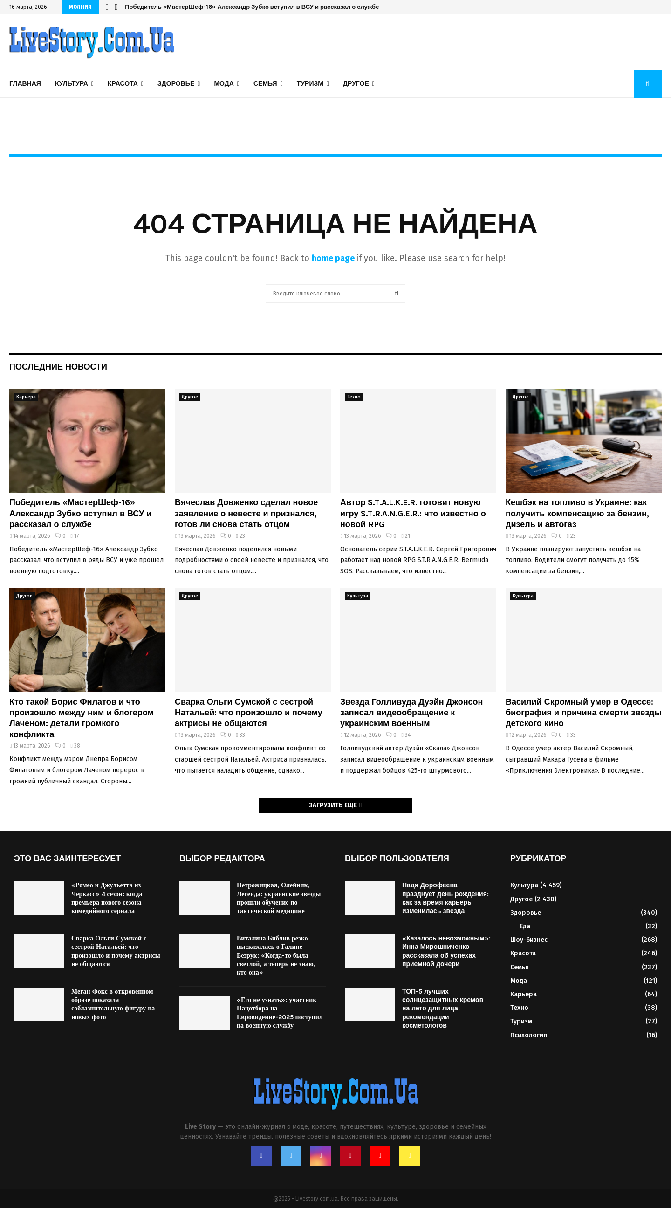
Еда (525, 926)
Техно (354, 397)
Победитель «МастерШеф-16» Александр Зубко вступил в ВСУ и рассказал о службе (252, 6)
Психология (528, 1035)
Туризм (310, 84)
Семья (265, 84)
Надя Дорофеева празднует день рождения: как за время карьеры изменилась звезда (445, 898)
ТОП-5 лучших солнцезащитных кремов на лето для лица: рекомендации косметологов (442, 1009)
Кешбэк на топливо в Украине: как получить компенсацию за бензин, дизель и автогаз (577, 513)
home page (333, 258)
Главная (25, 84)
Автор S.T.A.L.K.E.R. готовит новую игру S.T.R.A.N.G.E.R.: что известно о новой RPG (413, 513)
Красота (123, 84)
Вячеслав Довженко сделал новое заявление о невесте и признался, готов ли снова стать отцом (246, 513)
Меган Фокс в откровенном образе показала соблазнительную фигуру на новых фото (113, 1004)
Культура (71, 84)
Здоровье (175, 84)
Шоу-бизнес (529, 940)
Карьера (26, 397)
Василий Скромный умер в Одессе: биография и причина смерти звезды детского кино (584, 713)
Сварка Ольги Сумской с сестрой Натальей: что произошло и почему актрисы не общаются (248, 713)
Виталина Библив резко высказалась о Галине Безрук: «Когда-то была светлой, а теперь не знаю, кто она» (276, 955)
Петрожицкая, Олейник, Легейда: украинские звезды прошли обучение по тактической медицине (279, 898)
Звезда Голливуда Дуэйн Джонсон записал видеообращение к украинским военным (411, 713)
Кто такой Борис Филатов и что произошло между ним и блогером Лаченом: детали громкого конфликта (81, 718)
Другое (356, 84)
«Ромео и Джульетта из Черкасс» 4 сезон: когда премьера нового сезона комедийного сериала (106, 898)
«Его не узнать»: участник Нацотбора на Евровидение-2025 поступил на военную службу (280, 1013)
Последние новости (58, 367)
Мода (223, 84)
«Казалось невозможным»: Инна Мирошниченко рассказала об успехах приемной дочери (446, 951)
